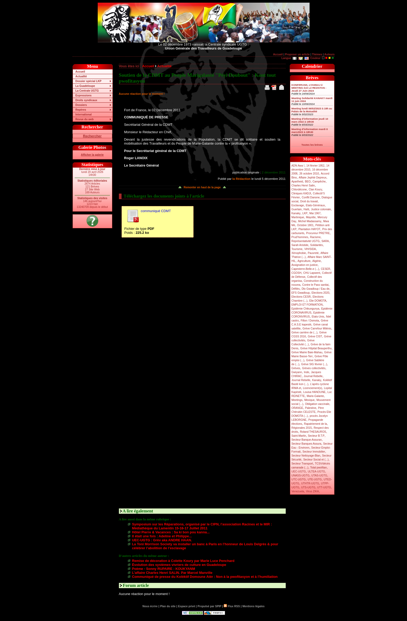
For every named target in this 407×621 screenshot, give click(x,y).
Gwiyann (297, 372)
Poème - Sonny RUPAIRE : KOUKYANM (163, 569)
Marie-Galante (315, 396)
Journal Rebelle (313, 376)
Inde (306, 372)
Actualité (81, 76)
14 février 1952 (315, 165)
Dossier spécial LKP (88, 81)
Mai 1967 (314, 213)
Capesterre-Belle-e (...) (305, 268)
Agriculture (304, 261)
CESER (325, 268)
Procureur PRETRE (318, 233)
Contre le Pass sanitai (315, 284)
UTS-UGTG (308, 487)
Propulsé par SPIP (209, 606)
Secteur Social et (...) (316, 459)
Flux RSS (232, 606)
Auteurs (329, 54)
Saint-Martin (299, 435)
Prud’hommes (300, 237)
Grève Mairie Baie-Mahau (307, 352)
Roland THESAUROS (313, 431)
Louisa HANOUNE (314, 392)
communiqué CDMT (156, 211)
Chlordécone (299, 189)
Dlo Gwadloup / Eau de (315, 288)
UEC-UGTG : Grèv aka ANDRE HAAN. (162, 540)
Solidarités (316, 245)
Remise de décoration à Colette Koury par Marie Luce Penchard (183, 561)
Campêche (319, 181)
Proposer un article (297, 54)
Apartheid (297, 181)
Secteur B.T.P (316, 435)
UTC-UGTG (299, 479)
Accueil (278, 54)
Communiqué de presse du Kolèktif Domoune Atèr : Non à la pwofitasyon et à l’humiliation (205, 577)
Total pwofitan (318, 467)
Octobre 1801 (305, 225)
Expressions (83, 95)
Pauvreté (313, 253)
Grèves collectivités (313, 368)
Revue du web (84, 119)
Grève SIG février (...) (314, 364)
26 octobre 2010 (309, 173)
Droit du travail (309, 201)
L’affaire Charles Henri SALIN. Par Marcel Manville (172, 573)
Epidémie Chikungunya (305, 308)
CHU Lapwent (311, 272)
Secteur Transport (302, 463)
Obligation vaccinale (317, 404)
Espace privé (186, 606)
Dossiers (81, 105)
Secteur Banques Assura (306, 443)
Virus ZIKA (312, 491)
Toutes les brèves (312, 144)
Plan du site (168, 606)
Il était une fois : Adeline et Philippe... (162, 536)
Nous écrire (150, 606)
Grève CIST (315, 336)
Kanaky (296, 213)
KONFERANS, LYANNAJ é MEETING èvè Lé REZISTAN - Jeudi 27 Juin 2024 (309, 87)
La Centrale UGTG (87, 90)
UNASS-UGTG (301, 475)
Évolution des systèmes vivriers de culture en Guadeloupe (179, 565)
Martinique (298, 217)
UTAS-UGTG (319, 475)
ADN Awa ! (298, 165)
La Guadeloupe (85, 85)
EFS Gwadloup (301, 292)
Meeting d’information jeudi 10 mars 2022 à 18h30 (310, 120)
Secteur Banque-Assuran (307, 439)
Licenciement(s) (312, 388)
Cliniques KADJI (301, 193)
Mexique (309, 400)
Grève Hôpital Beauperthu (316, 348)
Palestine (310, 407)
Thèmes (317, 54)
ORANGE (297, 407)
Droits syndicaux (86, 100)
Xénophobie (299, 253)
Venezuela (298, 491)
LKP (304, 213)
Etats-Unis (318, 316)
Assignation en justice (305, 264)
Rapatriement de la (315, 423)
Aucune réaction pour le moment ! (142, 93)
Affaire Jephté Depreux (313, 177)
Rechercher (92, 136)
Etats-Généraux (315, 205)
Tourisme (297, 249)
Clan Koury (315, 189)
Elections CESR (301, 296)
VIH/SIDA (310, 249)
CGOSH (297, 272)
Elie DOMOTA (317, 300)
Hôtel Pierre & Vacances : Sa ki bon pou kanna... (171, 532)
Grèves (296, 368)
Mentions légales (253, 606)
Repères (80, 109)
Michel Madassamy (309, 221)
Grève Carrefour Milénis (316, 328)
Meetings (297, 400)
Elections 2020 (320, 292)
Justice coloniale (321, 209)
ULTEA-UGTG (316, 471)
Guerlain (297, 209)
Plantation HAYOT (309, 229)
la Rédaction (241, 178)
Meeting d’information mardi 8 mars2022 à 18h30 (310, 130)
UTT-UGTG (324, 487)
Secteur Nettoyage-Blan (306, 455)
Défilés (296, 288)
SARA (325, 241)
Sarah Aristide (300, 245)
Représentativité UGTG (306, 241)
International (83, 114)
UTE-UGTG (315, 479)
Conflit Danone (311, 197)
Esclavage (298, 205)
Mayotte (310, 217)
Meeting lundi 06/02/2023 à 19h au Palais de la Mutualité (312, 110)
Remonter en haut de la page (202, 187)
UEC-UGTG (299, 471)
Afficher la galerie (92, 154)
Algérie (316, 261)
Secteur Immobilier (313, 451)
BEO (308, 181)
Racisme (315, 237)
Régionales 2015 (302, 427)
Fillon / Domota (310, 320)
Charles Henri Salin (303, 185)
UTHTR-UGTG (310, 483)
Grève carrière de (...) (304, 332)
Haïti (306, 209)
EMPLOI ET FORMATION (307, 304)
